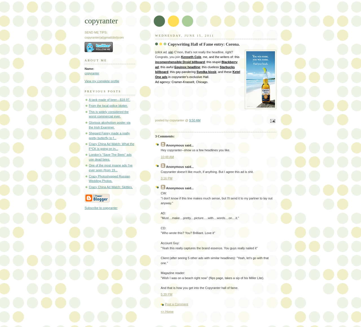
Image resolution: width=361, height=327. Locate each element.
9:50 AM (195, 120)
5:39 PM (166, 294)
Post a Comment (176, 304)
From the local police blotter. (108, 105)
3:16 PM (166, 178)
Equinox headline (187, 67)
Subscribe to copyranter (101, 208)
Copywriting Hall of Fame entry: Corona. (204, 44)
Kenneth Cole (191, 57)
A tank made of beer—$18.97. (109, 99)
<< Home (167, 311)
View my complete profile (102, 81)
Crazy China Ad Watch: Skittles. (111, 187)
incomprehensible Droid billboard (180, 62)
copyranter (101, 20)
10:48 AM (167, 157)
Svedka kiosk (206, 72)
